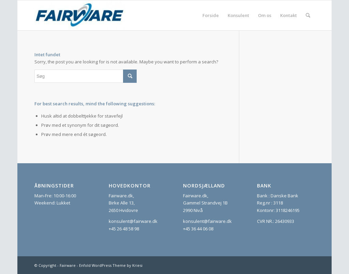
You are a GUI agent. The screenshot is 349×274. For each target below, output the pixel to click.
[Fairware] (79, 15)
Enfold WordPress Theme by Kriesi (110, 265)
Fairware (68, 265)
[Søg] (308, 15)
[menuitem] (210, 15)
